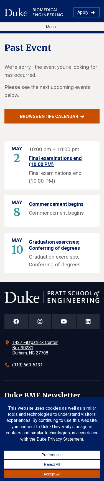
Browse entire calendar (49, 116)
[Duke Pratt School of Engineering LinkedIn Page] (88, 321)
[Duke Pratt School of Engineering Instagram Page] (40, 321)
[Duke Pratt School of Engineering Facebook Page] (16, 321)
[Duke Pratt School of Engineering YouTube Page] (64, 321)
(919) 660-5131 (27, 364)
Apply (82, 12)
